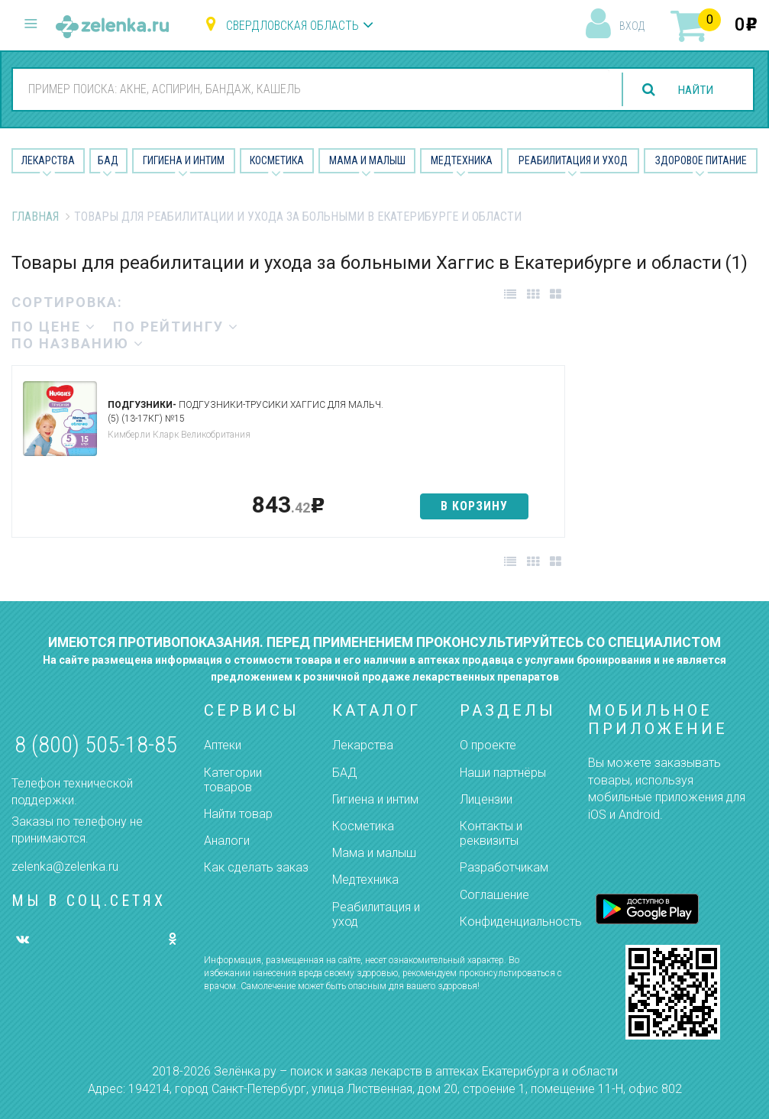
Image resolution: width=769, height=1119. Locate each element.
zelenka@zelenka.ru (64, 866)
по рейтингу (176, 327)
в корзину (474, 506)
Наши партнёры (503, 772)
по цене (53, 327)
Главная (35, 216)
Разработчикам (504, 867)
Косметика (277, 160)
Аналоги (227, 840)
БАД (108, 160)
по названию (77, 343)
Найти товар (238, 814)
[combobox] (309, 88)
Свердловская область (292, 25)
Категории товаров (233, 779)
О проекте (488, 745)
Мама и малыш (367, 160)
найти (694, 89)
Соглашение (494, 895)
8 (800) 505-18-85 (96, 744)
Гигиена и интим (375, 799)
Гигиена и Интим (184, 160)
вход (632, 26)
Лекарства (48, 160)
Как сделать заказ (256, 867)
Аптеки (222, 745)
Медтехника (462, 160)
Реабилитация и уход (573, 160)
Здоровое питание (701, 160)
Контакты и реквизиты (491, 833)
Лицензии (486, 799)
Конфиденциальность (521, 921)
